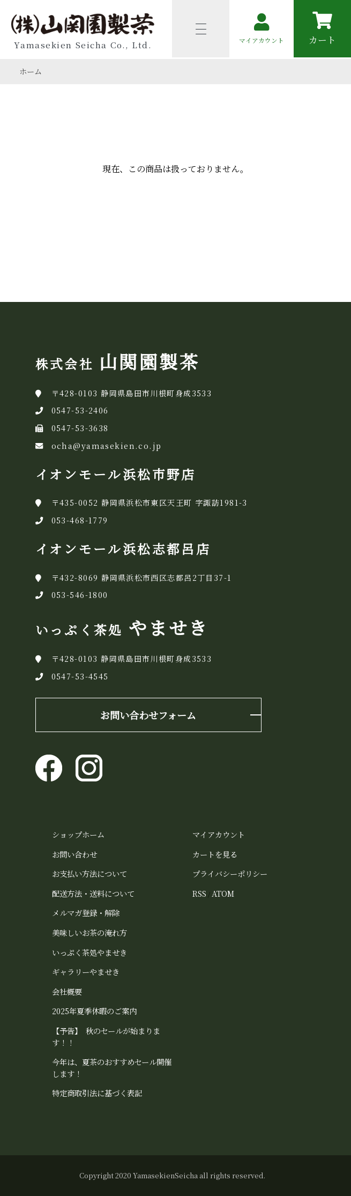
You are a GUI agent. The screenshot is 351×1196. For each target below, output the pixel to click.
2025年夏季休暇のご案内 (94, 1010)
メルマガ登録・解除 (86, 912)
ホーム (30, 71)
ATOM (223, 893)
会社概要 (67, 991)
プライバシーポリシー (229, 873)
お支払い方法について (89, 873)
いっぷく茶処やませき (89, 952)
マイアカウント (218, 834)
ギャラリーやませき (86, 971)
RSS (199, 893)
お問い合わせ (74, 854)
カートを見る (214, 854)
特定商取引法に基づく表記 (97, 1092)
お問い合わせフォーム (148, 715)
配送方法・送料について (93, 893)
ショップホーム (78, 834)
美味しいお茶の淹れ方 (89, 932)
